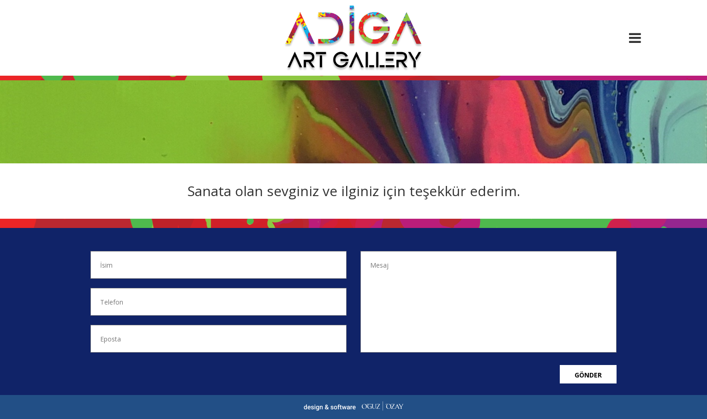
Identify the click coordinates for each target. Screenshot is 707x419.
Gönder (588, 375)
